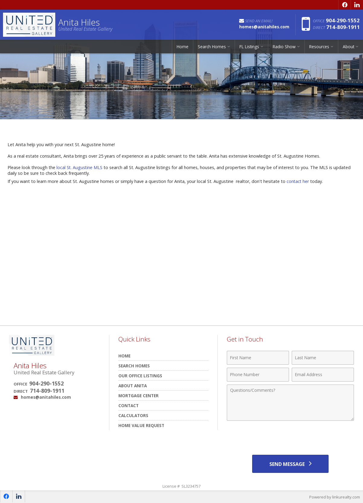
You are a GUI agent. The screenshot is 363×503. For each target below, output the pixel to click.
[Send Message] (290, 464)
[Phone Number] (258, 375)
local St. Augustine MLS (79, 167)
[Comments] (290, 403)
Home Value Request (141, 425)
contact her (298, 181)
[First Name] (258, 358)
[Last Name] (323, 358)
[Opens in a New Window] (345, 5)
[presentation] (290, 438)
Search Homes (212, 46)
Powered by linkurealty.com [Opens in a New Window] (334, 497)
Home (182, 46)
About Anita (132, 385)
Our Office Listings (140, 376)
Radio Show (284, 46)
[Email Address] (323, 375)
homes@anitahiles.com (46, 397)
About (348, 46)
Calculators (133, 415)
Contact (128, 405)
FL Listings (249, 46)
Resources (319, 46)
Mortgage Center (138, 395)
